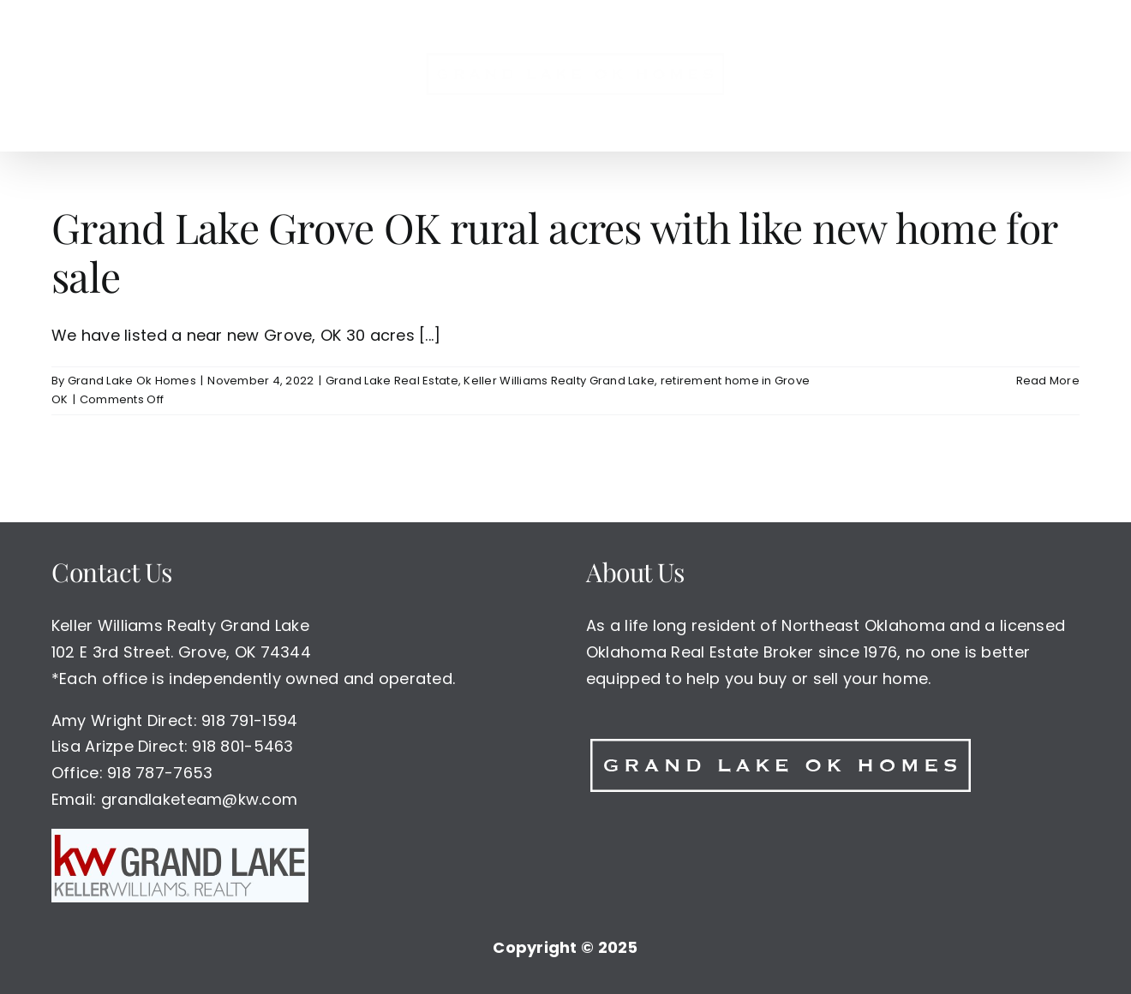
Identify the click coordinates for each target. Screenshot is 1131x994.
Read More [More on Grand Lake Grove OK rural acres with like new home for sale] (1048, 380)
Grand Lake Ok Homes (132, 380)
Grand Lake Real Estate (392, 380)
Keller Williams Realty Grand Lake (559, 380)
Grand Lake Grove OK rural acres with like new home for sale (553, 251)
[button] (895, 75)
